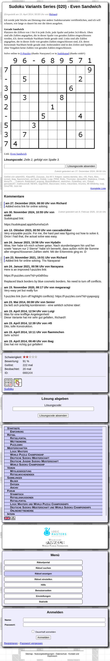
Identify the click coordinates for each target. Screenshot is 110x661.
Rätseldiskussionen (21, 497)
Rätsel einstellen (43, 579)
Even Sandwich (18, 153)
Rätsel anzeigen (43, 573)
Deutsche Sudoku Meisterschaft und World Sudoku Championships (50, 507)
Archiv (14, 487)
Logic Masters (19, 451)
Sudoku (9, 388)
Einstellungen (43, 596)
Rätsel (11, 434)
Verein (11, 467)
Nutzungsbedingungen (44, 654)
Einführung (17, 431)
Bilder (14, 481)
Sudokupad (63, 53)
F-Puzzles (25, 53)
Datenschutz (61, 654)
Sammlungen (14, 477)
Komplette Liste (98, 188)
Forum (11, 490)
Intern (11, 513)
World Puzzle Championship (27, 454)
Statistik (43, 602)
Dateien (14, 484)
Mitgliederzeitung (20, 471)
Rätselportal (18, 438)
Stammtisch (17, 494)
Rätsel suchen (43, 568)
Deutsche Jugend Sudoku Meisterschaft (34, 461)
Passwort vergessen (31, 643)
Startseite (13, 428)
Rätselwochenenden (22, 474)
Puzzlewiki (16, 444)
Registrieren (11, 643)
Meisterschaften (17, 448)
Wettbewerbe (18, 441)
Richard (53, 14)
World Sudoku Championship (27, 464)
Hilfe (43, 585)
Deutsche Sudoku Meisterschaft (29, 457)
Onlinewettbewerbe (22, 510)
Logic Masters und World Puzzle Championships (39, 504)
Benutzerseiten (43, 590)
